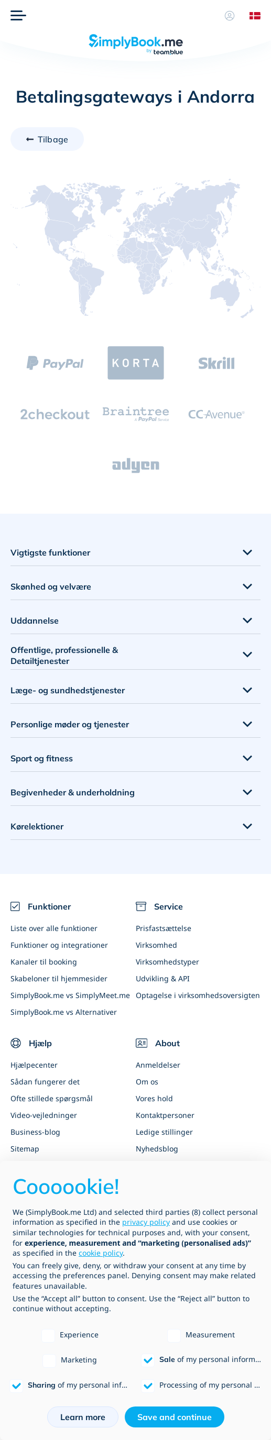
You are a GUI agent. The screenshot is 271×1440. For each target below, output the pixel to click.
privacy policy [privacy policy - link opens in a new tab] (146, 1222)
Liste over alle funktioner (53, 928)
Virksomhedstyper (167, 962)
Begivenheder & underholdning (72, 792)
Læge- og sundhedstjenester (67, 690)
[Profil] (229, 15)
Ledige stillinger (164, 1132)
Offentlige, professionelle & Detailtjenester (64, 655)
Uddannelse (34, 620)
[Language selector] (251, 15)
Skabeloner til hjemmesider (58, 978)
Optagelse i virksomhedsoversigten (198, 995)
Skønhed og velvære (50, 586)
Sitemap (24, 1149)
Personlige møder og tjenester (69, 724)
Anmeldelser (158, 1065)
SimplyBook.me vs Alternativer (63, 1012)
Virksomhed (156, 945)
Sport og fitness (41, 758)
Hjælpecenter (34, 1065)
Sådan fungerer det (45, 1082)
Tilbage (53, 139)
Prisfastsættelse (163, 928)
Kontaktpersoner (165, 1115)
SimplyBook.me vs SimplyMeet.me (70, 995)
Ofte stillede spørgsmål (51, 1098)
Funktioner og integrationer (59, 945)
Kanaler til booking (43, 962)
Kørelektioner (36, 826)
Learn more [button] (82, 1417)
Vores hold (154, 1098)
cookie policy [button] (101, 1253)
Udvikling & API (163, 978)
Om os (147, 1082)
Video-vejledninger (43, 1115)
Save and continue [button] (174, 1417)
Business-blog (35, 1132)
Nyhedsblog (157, 1149)
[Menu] (18, 16)
